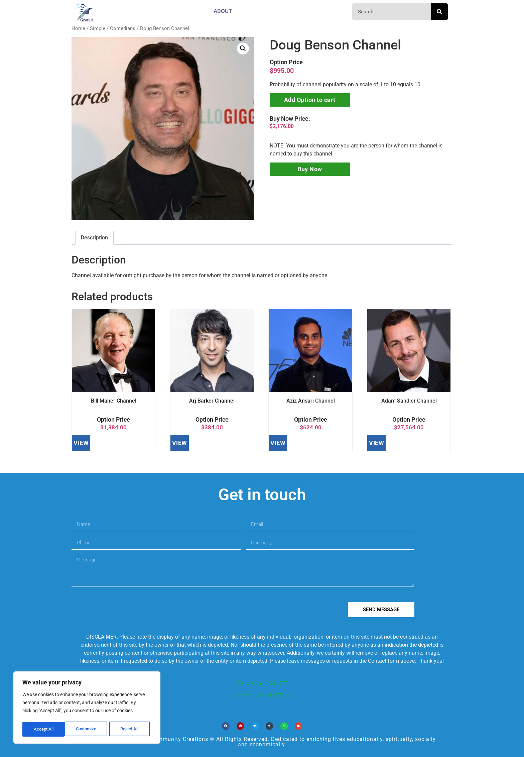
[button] (243, 48)
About (223, 11)
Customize (43, 729)
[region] (86, 708)
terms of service (262, 695)
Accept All (131, 729)
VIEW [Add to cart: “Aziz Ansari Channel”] (277, 442)
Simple (97, 28)
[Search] (439, 11)
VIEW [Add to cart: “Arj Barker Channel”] (179, 442)
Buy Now (309, 169)
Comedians (122, 28)
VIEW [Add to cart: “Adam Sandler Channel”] (376, 442)
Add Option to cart (310, 99)
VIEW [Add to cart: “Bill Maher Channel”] (81, 442)
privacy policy (262, 683)
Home (78, 28)
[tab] (94, 238)
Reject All (88, 729)
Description (94, 237)
